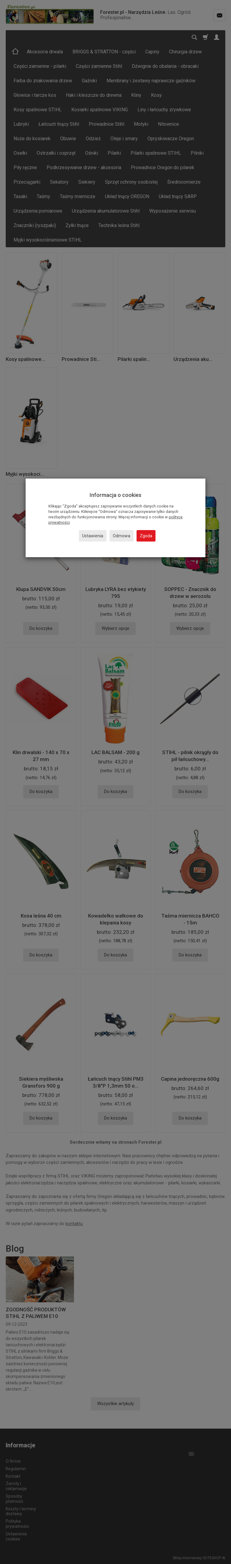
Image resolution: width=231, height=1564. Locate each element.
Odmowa (121, 535)
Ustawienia (92, 535)
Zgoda (146, 535)
